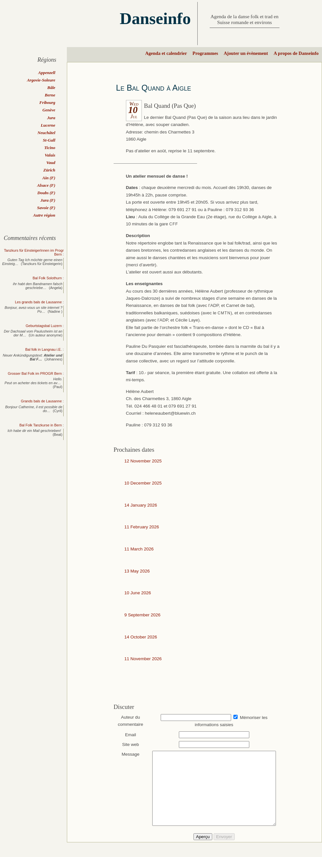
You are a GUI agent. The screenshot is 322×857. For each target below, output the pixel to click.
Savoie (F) (46, 207)
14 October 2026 (140, 637)
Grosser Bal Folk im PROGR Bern (35, 373)
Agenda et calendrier (166, 53)
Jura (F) (47, 200)
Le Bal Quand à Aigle (153, 87)
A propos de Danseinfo (296, 53)
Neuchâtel (46, 132)
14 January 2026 (140, 505)
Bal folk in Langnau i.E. (43, 349)
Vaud (50, 162)
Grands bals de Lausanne (41, 401)
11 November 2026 (143, 658)
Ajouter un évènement (246, 53)
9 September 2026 (142, 614)
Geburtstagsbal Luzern (44, 326)
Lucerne (48, 125)
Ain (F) (48, 177)
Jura (51, 117)
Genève (49, 109)
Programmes (205, 53)
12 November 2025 (143, 461)
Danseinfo (155, 18)
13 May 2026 (137, 571)
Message (127, 754)
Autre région (44, 215)
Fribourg (47, 102)
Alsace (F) (46, 185)
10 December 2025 (143, 483)
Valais (50, 155)
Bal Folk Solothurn (47, 278)
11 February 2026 (141, 526)
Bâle (51, 87)
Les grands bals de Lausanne (38, 302)
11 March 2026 (139, 549)
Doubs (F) (46, 192)
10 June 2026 (137, 592)
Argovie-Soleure (41, 80)
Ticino (49, 147)
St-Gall (49, 140)
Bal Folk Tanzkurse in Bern (40, 425)
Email (127, 734)
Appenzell (47, 72)
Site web (127, 744)
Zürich (49, 170)
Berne (50, 95)
